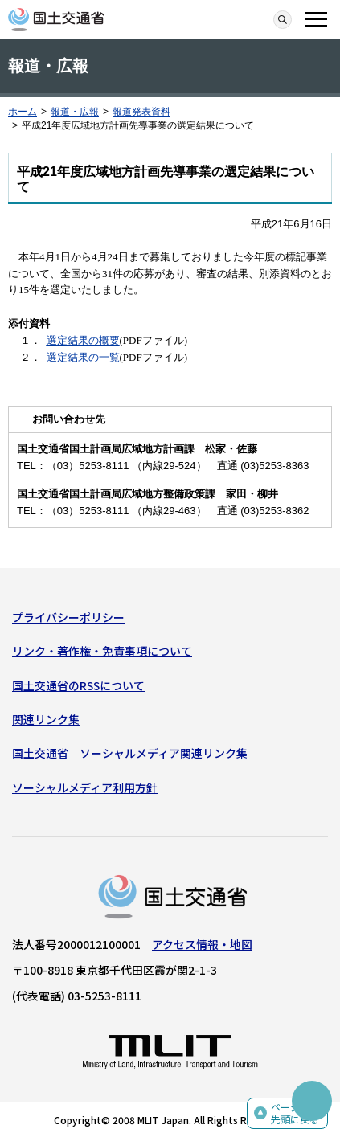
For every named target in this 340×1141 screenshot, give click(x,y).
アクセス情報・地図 (202, 944)
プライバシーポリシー (68, 617)
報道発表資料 (141, 111)
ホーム (22, 111)
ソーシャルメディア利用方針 (85, 787)
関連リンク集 (46, 719)
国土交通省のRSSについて (78, 685)
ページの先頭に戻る (295, 1113)
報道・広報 (75, 111)
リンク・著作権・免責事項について (102, 651)
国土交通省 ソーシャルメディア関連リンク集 (130, 753)
